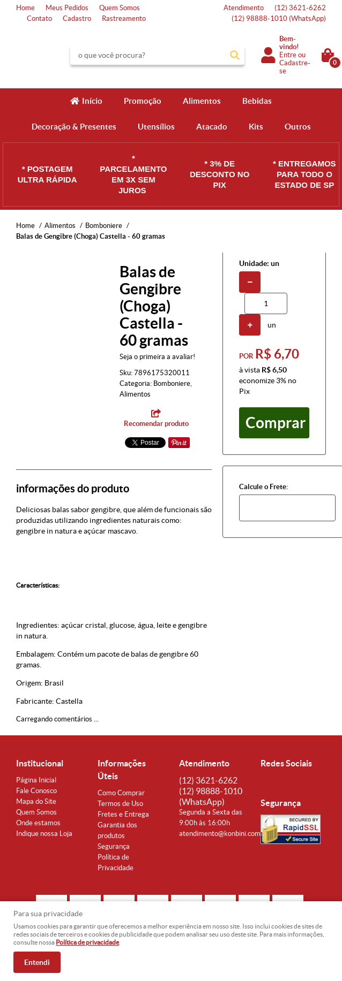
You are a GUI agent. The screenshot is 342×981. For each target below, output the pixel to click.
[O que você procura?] (234, 55)
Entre (287, 55)
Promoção (142, 100)
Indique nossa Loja (44, 834)
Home (25, 8)
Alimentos (202, 100)
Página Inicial (36, 780)
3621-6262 (300, 8)
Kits (256, 126)
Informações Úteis (122, 769)
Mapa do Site (36, 801)
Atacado (211, 126)
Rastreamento (124, 18)
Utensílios (156, 126)
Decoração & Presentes (74, 126)
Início (92, 100)
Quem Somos (119, 8)
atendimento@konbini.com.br (224, 834)
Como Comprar (121, 793)
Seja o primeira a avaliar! (157, 357)
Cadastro (77, 18)
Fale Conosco (36, 791)
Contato (39, 18)
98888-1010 (279, 18)
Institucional (39, 763)
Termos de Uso (120, 804)
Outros (298, 126)
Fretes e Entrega (123, 814)
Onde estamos (38, 823)
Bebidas (257, 100)
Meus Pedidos (67, 8)
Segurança (114, 846)
